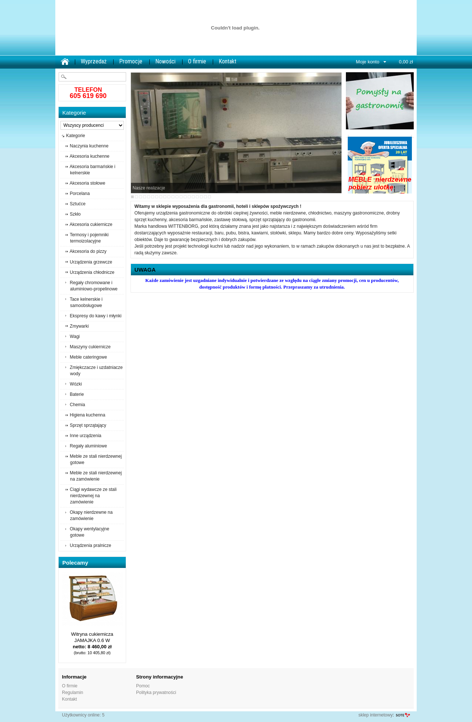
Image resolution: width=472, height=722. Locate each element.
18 (201, 196)
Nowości (165, 61)
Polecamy (75, 562)
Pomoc (143, 685)
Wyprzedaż (94, 61)
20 (209, 196)
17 (197, 196)
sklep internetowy (375, 715)
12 (177, 196)
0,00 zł (406, 61)
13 (181, 196)
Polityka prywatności (156, 692)
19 (205, 196)
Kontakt (227, 61)
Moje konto (367, 61)
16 (193, 196)
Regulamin (72, 692)
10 (168, 196)
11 (172, 196)
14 (185, 196)
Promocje (130, 61)
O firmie (197, 61)
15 (189, 196)
